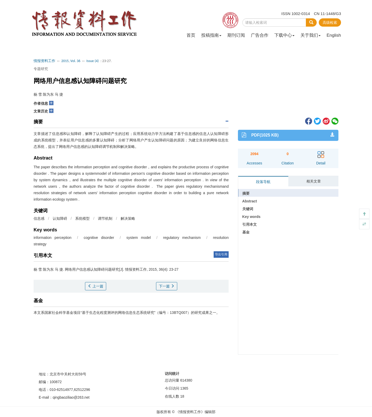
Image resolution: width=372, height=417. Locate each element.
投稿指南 (211, 35)
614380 (186, 380)
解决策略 (128, 218)
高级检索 (330, 22)
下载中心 (284, 35)
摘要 (246, 193)
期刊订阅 (236, 35)
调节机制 (105, 218)
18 (182, 396)
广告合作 (259, 35)
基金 (246, 232)
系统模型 (82, 218)
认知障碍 (60, 218)
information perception (52, 238)
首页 (191, 35)
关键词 (247, 209)
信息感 (39, 218)
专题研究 (41, 69)
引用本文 (249, 224)
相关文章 (313, 181)
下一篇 (166, 286)
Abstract (249, 201)
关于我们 (310, 35)
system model (138, 238)
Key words (251, 217)
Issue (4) (92, 61)
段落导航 (263, 182)
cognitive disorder (99, 238)
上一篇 (95, 286)
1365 (184, 388)
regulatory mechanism (182, 238)
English (334, 35)
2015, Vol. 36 (70, 61)
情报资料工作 (44, 61)
